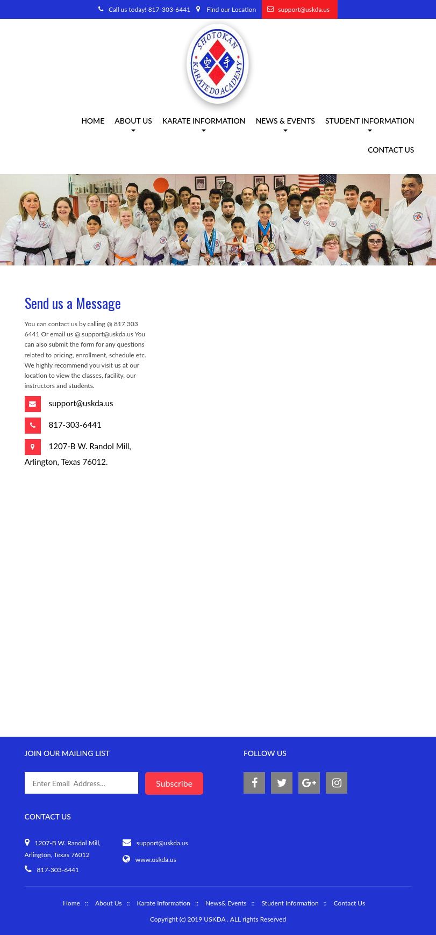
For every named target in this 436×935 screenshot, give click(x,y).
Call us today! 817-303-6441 (149, 9)
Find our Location (231, 9)
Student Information (369, 125)
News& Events (226, 903)
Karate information (204, 125)
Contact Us (391, 150)
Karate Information (163, 903)
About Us (108, 903)
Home (92, 121)
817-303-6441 (75, 424)
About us (133, 125)
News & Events (285, 125)
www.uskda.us (155, 859)
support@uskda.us (304, 9)
